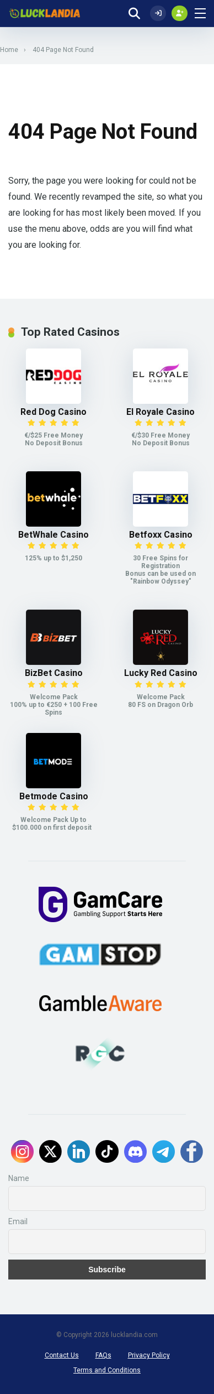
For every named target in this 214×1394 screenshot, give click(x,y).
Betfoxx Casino (160, 534)
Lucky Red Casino (160, 673)
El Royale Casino (160, 412)
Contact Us (62, 1355)
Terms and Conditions (107, 1370)
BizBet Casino (54, 673)
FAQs (103, 1355)
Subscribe (107, 1269)
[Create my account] (180, 13)
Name (18, 1178)
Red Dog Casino (53, 412)
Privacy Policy (149, 1355)
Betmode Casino (53, 796)
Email (18, 1221)
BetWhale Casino (53, 534)
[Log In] (158, 13)
